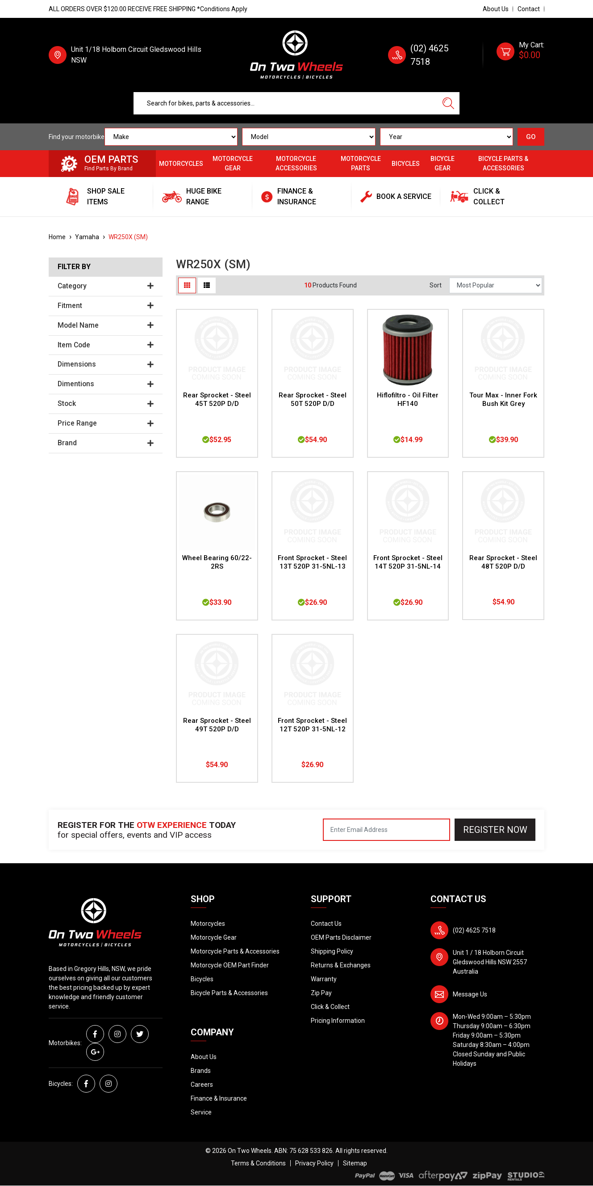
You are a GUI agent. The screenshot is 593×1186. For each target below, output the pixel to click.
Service (201, 1112)
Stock (106, 404)
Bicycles (406, 163)
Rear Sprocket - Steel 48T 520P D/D (503, 562)
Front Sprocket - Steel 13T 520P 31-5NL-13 (312, 562)
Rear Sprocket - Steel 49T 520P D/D (217, 725)
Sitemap (355, 1163)
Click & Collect (330, 1006)
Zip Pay (321, 992)
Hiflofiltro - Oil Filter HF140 (407, 399)
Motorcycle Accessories (296, 163)
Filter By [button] (74, 267)
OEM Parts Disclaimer (341, 937)
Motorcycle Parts (361, 163)
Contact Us (326, 923)
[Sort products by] (495, 285)
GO (531, 137)
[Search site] (448, 103)
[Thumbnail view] (187, 285)
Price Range (106, 423)
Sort (436, 285)
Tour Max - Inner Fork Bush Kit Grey (503, 399)
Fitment (106, 306)
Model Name (106, 325)
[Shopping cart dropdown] (520, 55)
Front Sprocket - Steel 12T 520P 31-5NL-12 (312, 725)
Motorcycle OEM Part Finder (230, 965)
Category (106, 286)
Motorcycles (181, 163)
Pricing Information (338, 1020)
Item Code (106, 345)
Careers (202, 1084)
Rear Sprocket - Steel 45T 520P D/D (217, 399)
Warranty (324, 979)
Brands (201, 1070)
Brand (106, 443)
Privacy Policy (314, 1163)
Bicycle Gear (442, 163)
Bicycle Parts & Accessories (503, 163)
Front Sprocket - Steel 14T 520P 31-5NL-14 (408, 562)
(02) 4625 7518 (474, 930)
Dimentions (106, 384)
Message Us (470, 994)
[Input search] (286, 103)
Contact (529, 9)
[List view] (207, 285)
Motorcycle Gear (233, 163)
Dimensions (106, 364)
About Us (496, 9)
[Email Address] (386, 830)
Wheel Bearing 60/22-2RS (217, 562)
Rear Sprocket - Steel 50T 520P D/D (313, 399)
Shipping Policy (332, 951)
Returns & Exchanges (341, 965)
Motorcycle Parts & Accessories (235, 951)
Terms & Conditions (258, 1163)
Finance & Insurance (219, 1098)
